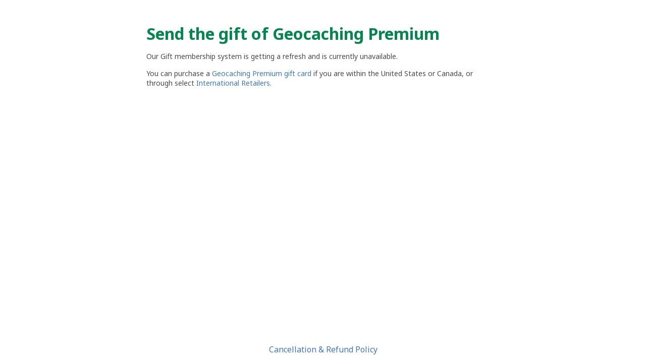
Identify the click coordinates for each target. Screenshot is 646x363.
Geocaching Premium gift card (262, 73)
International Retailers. (234, 83)
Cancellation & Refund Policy (323, 349)
